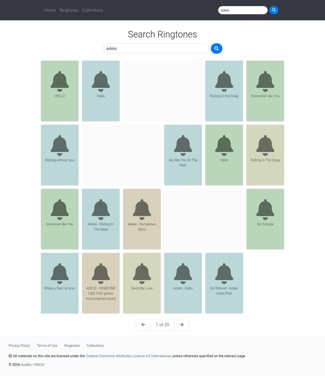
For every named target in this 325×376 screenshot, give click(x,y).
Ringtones (68, 10)
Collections (92, 10)
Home (50, 10)
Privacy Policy (19, 346)
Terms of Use (47, 346)
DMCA (39, 365)
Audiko (26, 365)
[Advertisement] (162, 91)
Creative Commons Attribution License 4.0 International (128, 356)
